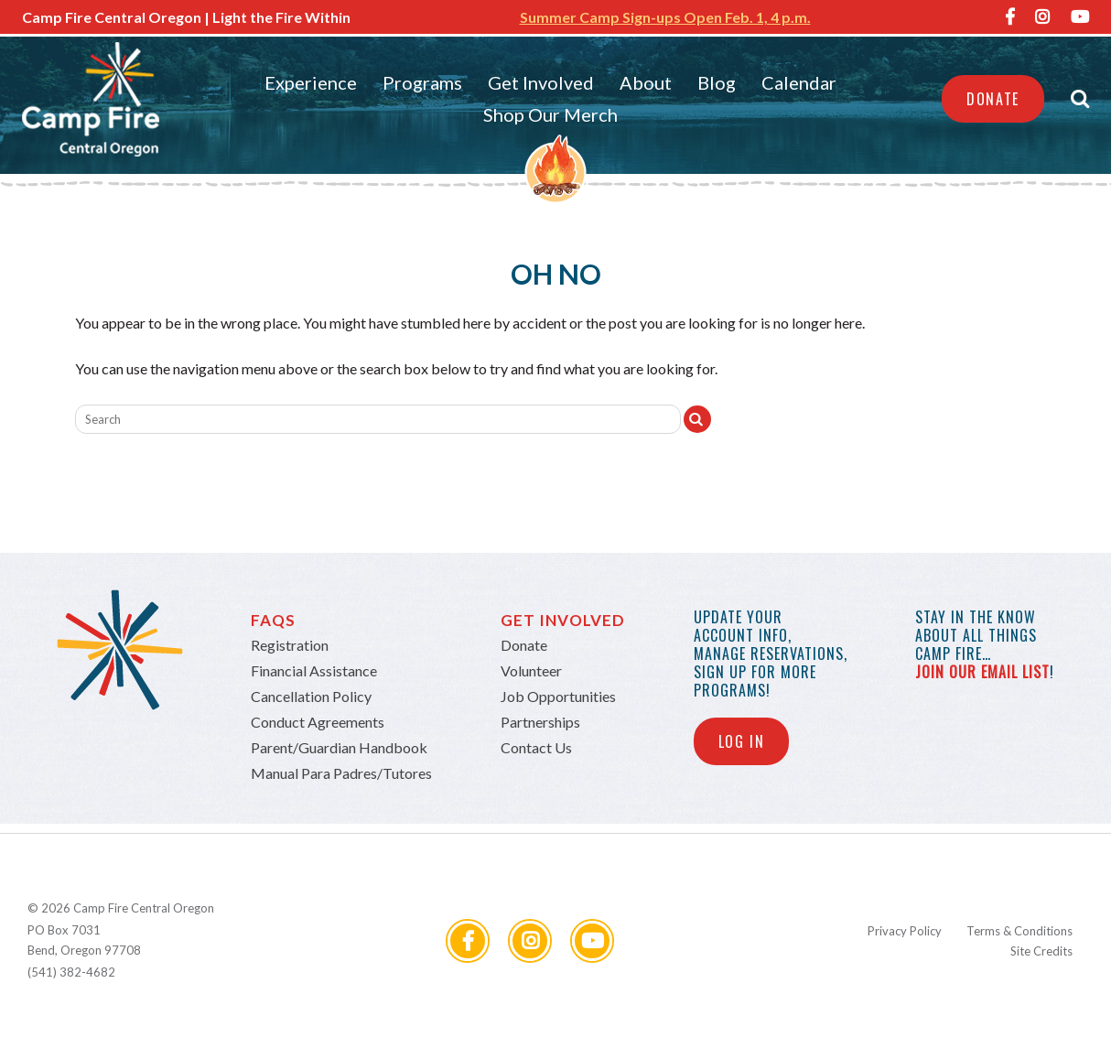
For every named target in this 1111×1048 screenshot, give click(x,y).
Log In (741, 741)
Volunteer (531, 670)
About (646, 82)
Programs (422, 82)
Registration (290, 645)
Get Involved (541, 82)
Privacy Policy (905, 931)
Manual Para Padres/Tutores (341, 773)
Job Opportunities (558, 696)
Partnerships (540, 721)
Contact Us (536, 747)
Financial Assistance (314, 670)
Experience (310, 82)
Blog (716, 82)
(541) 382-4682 (71, 972)
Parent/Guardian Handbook (339, 747)
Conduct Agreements (317, 721)
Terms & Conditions (1019, 931)
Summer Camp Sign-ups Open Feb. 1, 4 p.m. (665, 17)
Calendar (798, 82)
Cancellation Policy (311, 696)
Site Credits (1041, 951)
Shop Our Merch (550, 114)
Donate (992, 99)
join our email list (982, 672)
